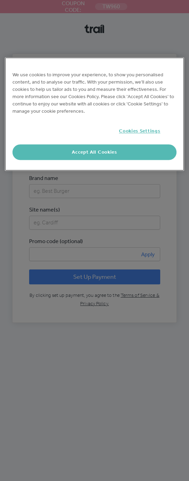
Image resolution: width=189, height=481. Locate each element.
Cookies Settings (139, 131)
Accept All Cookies (94, 152)
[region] (94, 114)
